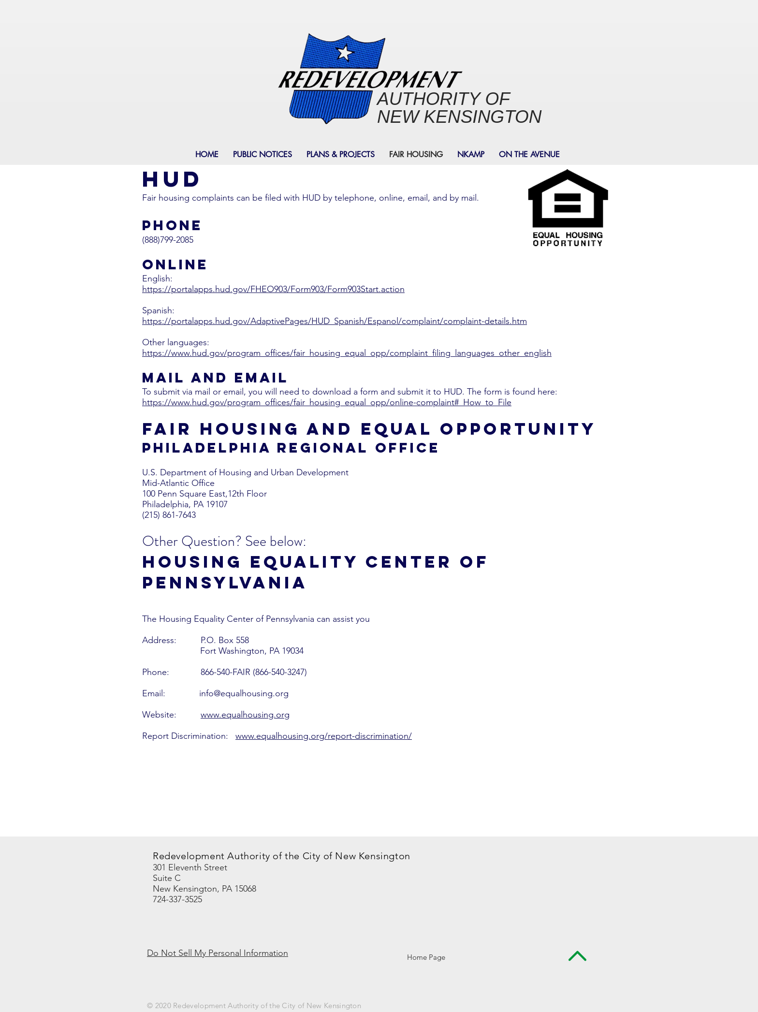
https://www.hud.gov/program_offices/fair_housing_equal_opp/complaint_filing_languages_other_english (347, 353)
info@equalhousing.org (244, 693)
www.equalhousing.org (245, 714)
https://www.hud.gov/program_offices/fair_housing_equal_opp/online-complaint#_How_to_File (326, 402)
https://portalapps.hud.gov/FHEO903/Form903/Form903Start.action (273, 289)
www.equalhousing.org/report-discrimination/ (323, 736)
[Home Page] (426, 957)
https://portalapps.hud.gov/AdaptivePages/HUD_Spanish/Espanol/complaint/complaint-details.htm (334, 321)
